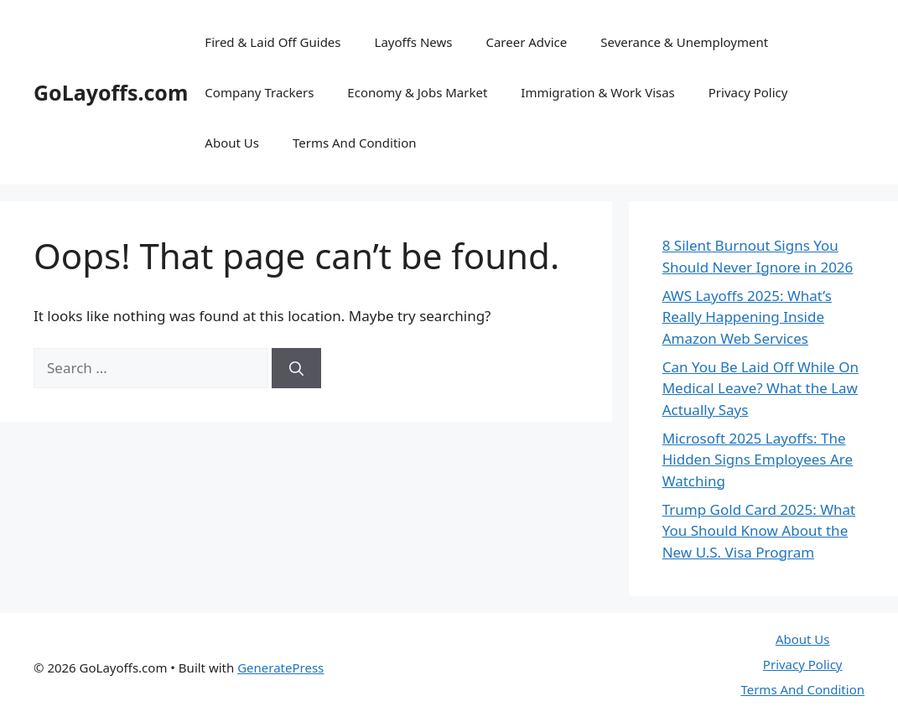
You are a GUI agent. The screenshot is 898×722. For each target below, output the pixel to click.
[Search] (296, 368)
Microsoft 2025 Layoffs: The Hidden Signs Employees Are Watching (757, 460)
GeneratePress (280, 667)
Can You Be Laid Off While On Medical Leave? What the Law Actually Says (760, 388)
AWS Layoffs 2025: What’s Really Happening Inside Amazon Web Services (747, 317)
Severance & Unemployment (684, 42)
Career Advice (526, 42)
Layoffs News (414, 42)
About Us (232, 142)
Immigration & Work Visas (597, 92)
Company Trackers (259, 92)
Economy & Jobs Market (417, 92)
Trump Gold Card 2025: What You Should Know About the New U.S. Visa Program (759, 531)
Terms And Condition (355, 142)
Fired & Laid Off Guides (272, 42)
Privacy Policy (748, 92)
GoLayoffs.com (111, 92)
